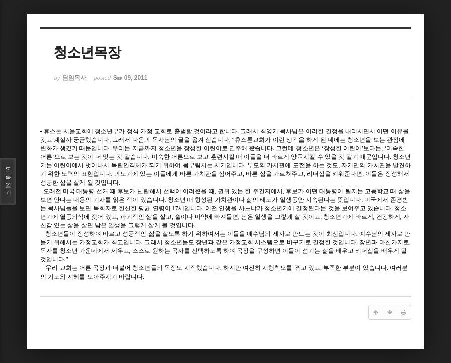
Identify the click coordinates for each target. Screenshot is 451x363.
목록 (8, 181)
